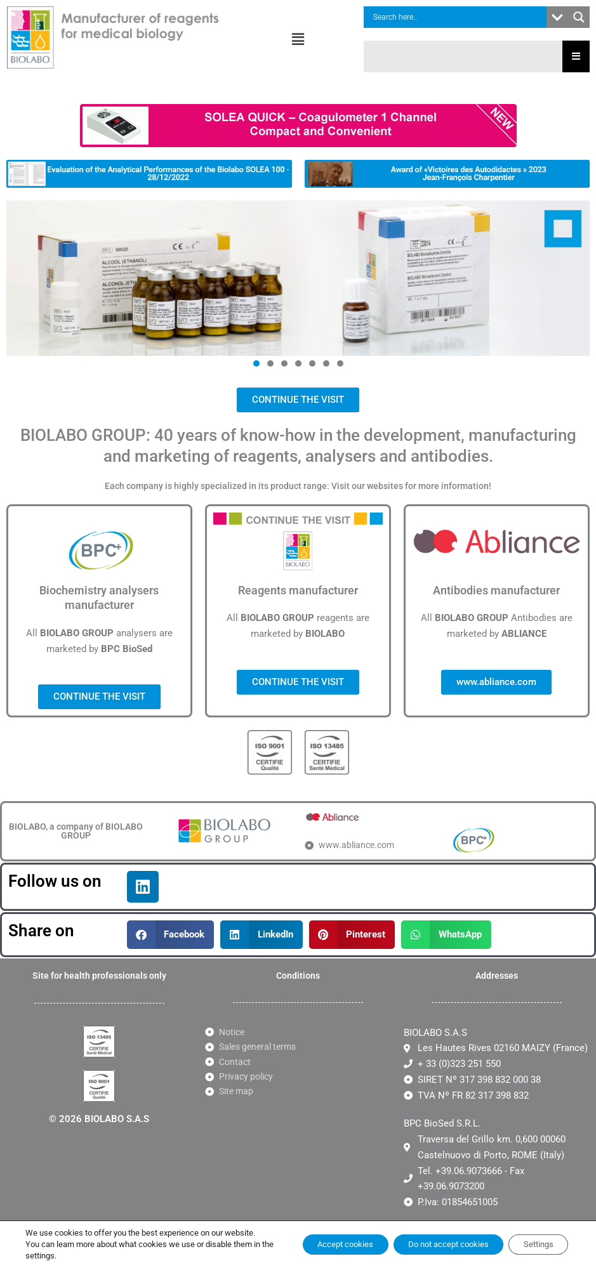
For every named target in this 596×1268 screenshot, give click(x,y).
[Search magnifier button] (579, 17)
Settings (533, 1239)
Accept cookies (314, 1239)
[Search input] (458, 17)
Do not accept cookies (430, 1239)
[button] (297, 39)
